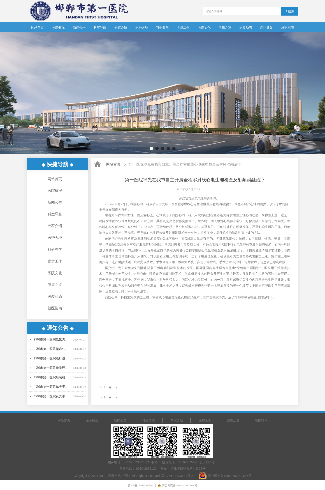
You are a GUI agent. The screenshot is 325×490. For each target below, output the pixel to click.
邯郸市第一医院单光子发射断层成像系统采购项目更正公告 (52, 389)
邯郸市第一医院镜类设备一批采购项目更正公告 (52, 370)
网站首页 (113, 164)
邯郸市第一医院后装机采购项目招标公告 (52, 379)
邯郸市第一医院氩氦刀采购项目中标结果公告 (52, 341)
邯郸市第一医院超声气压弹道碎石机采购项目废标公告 (52, 351)
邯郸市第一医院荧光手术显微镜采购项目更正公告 (52, 398)
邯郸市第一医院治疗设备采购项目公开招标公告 (52, 360)
